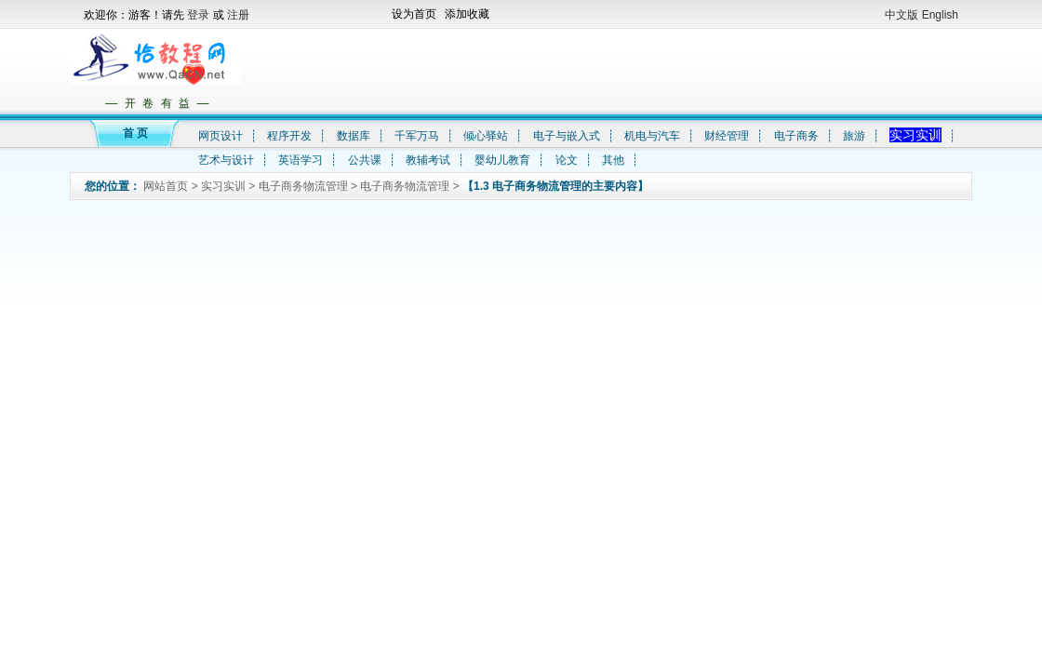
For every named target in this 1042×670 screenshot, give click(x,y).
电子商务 (796, 135)
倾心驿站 (485, 135)
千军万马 (416, 135)
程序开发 (289, 135)
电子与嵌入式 (566, 135)
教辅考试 (428, 160)
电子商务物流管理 (303, 186)
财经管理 (726, 135)
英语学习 (300, 160)
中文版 (901, 14)
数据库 (353, 135)
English (940, 14)
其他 (613, 160)
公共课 (364, 160)
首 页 (135, 133)
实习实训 (915, 134)
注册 (238, 14)
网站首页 (165, 186)
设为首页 (414, 13)
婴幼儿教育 (502, 160)
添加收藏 (467, 13)
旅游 (854, 135)
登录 (199, 14)
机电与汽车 (652, 135)
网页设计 (220, 135)
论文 (566, 160)
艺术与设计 (226, 160)
